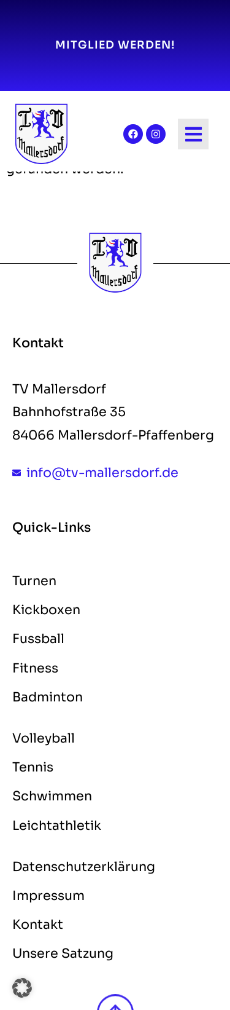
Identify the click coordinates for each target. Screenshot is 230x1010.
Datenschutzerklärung (83, 867)
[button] (22, 988)
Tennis (32, 767)
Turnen (34, 581)
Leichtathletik (56, 826)
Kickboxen (46, 610)
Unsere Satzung (62, 953)
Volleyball (43, 738)
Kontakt (37, 925)
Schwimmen (52, 796)
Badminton (47, 697)
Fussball (38, 639)
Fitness (35, 668)
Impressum (48, 896)
